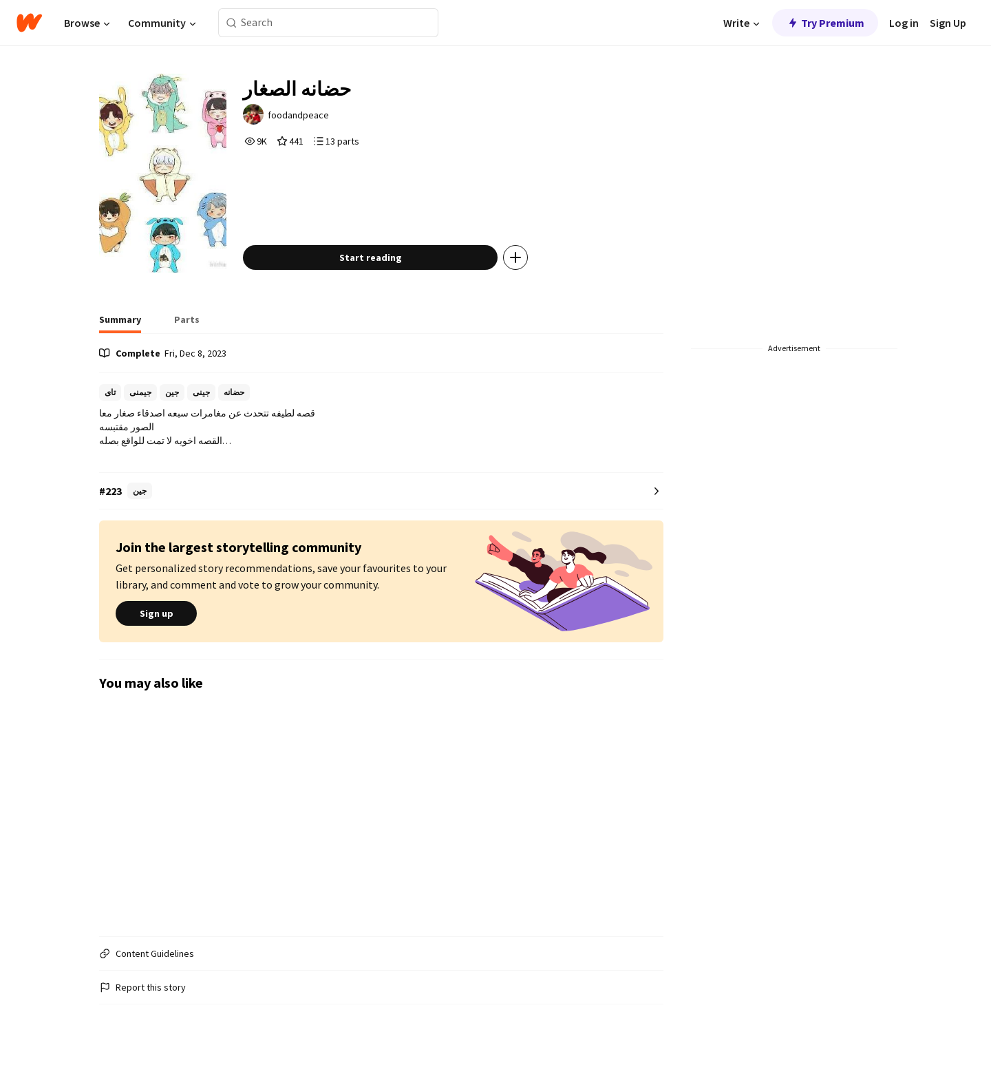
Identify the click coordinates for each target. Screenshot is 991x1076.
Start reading (370, 257)
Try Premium (825, 23)
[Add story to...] (515, 257)
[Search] (231, 23)
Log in (904, 23)
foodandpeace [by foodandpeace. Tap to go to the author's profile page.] (298, 115)
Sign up (156, 613)
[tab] (120, 323)
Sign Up (948, 23)
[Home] (29, 22)
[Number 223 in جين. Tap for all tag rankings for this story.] (381, 491)
